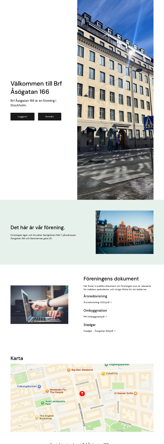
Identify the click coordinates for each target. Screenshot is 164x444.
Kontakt (49, 116)
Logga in (22, 116)
